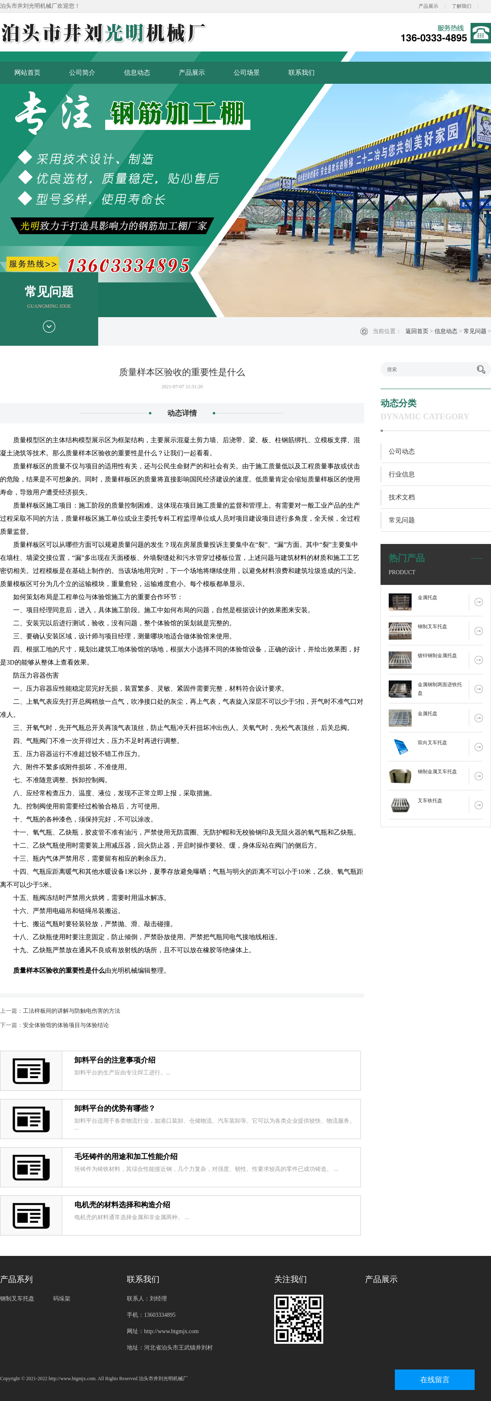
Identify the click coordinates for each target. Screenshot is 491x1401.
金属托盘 (427, 597)
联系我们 (301, 72)
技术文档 (402, 497)
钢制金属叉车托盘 (437, 771)
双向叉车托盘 (432, 742)
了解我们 (461, 6)
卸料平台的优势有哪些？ (114, 1108)
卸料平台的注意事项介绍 (114, 1060)
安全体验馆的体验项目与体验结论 (66, 1025)
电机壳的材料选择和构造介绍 (122, 1205)
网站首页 (27, 72)
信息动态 (137, 72)
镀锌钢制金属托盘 (437, 655)
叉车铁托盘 (430, 800)
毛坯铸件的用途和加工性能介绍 (126, 1157)
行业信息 (402, 474)
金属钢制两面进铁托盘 (440, 689)
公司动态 (402, 451)
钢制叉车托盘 (432, 626)
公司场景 (247, 72)
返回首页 (416, 331)
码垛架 (61, 1299)
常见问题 (475, 331)
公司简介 (82, 72)
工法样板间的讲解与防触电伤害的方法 (71, 1011)
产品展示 (428, 6)
